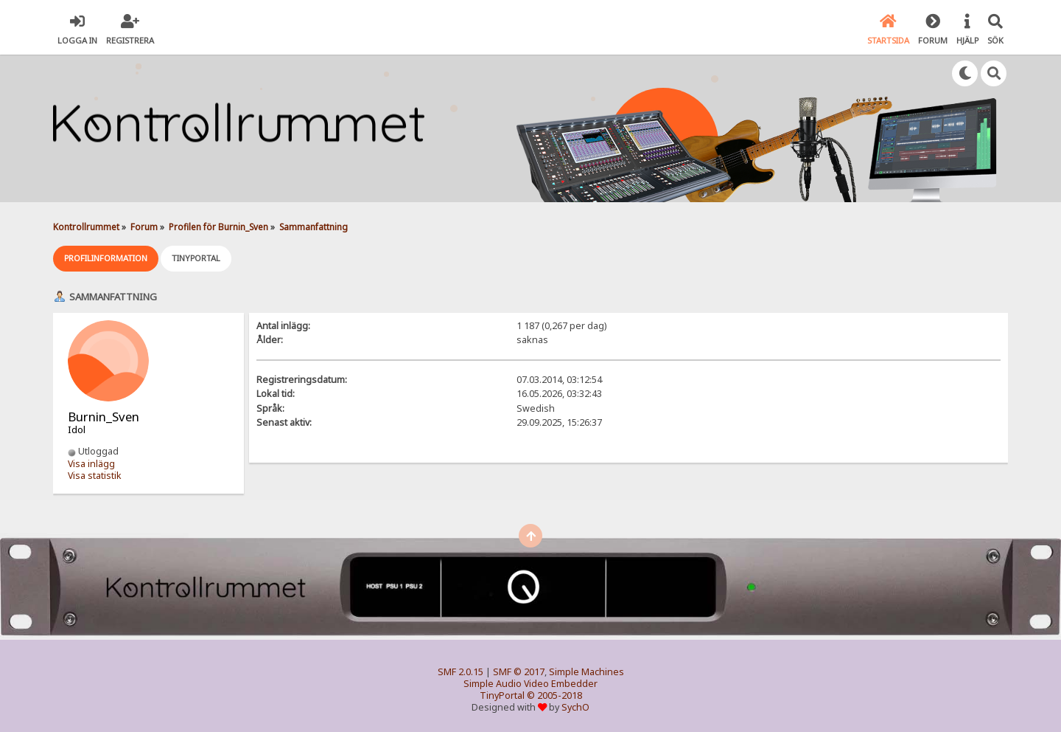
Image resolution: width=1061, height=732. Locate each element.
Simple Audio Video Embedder (530, 683)
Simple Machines (586, 672)
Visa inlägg (91, 464)
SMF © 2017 (518, 672)
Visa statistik (95, 475)
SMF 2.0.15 (460, 672)
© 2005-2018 (554, 695)
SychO (575, 707)
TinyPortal (502, 695)
